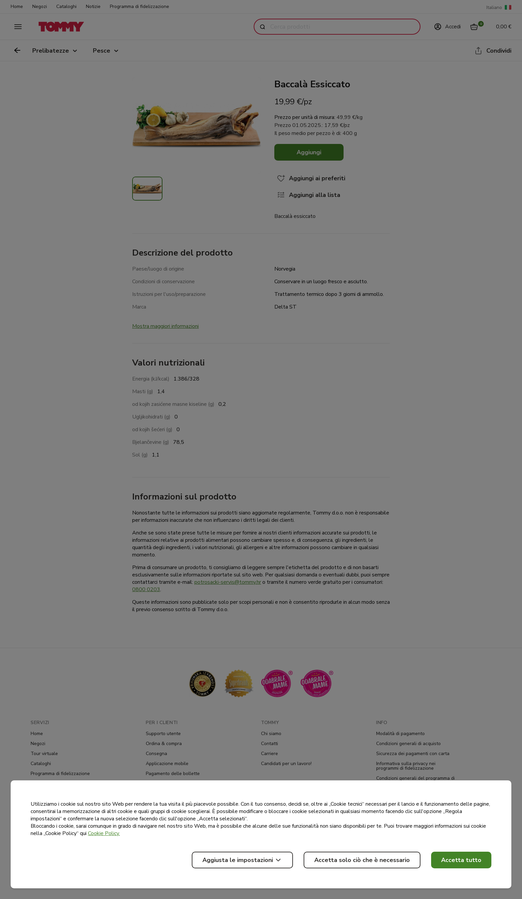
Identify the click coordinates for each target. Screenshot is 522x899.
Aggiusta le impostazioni (242, 860)
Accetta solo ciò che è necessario (362, 860)
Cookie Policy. (104, 833)
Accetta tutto (461, 860)
